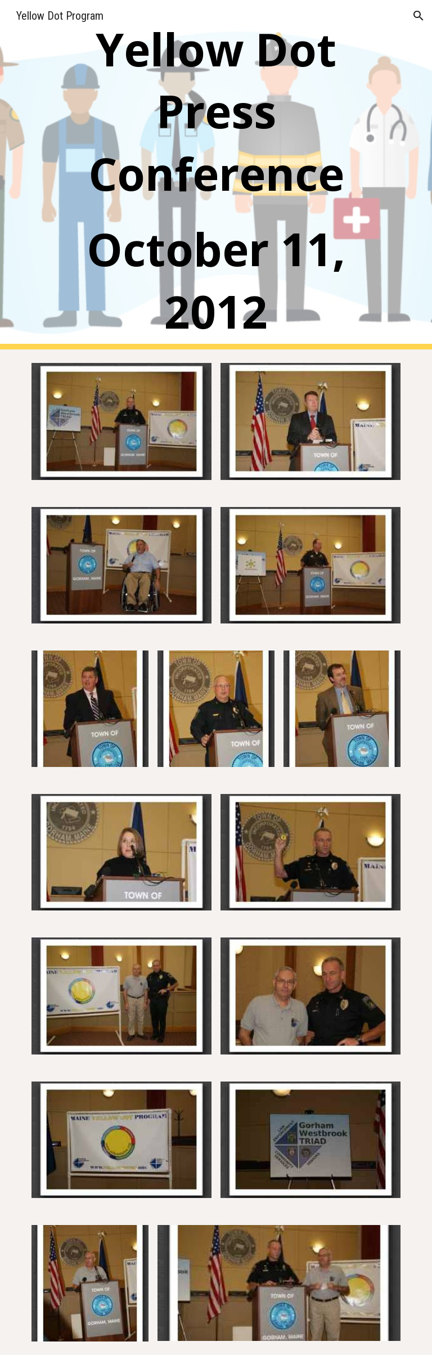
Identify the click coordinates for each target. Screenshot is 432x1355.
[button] (418, 15)
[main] (215, 174)
